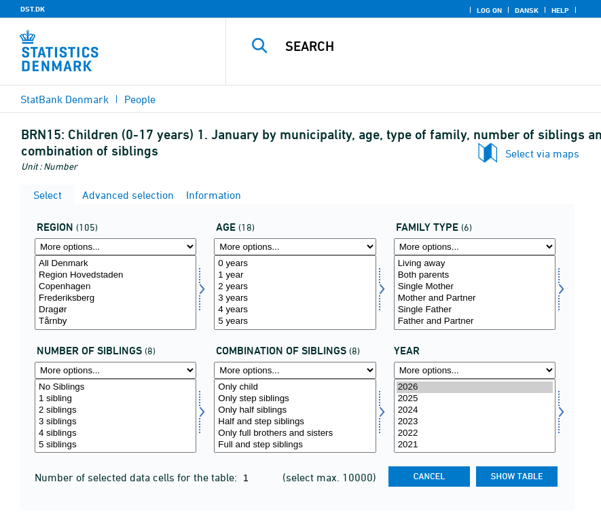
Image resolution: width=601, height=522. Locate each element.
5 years (295, 321)
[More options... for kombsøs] (295, 370)
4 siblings (115, 433)
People (140, 99)
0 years (295, 263)
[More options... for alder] (295, 246)
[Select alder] (295, 292)
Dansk (527, 10)
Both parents (475, 275)
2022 (475, 433)
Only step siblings (295, 399)
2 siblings (115, 410)
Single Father (475, 310)
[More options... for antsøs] (115, 370)
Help (560, 10)
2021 (475, 445)
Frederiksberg (115, 298)
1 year (295, 275)
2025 (475, 399)
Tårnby (115, 321)
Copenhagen (115, 287)
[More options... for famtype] (475, 246)
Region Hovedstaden (115, 275)
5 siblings (115, 445)
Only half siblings (295, 410)
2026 (475, 387)
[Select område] (115, 292)
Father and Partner (475, 321)
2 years (295, 287)
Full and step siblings (295, 445)
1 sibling (115, 399)
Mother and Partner (475, 298)
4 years (295, 310)
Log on (489, 10)
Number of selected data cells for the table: (137, 477)
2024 (475, 410)
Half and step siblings (295, 422)
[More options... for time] (475, 370)
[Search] (428, 46)
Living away (475, 263)
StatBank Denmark (64, 99)
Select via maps (542, 153)
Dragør (115, 310)
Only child (295, 387)
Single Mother (475, 287)
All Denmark (115, 263)
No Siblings (115, 387)
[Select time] (475, 416)
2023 (475, 422)
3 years (295, 298)
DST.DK (32, 9)
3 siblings (115, 422)
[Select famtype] (475, 292)
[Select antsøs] (115, 416)
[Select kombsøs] (295, 416)
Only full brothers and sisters (295, 433)
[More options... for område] (115, 246)
